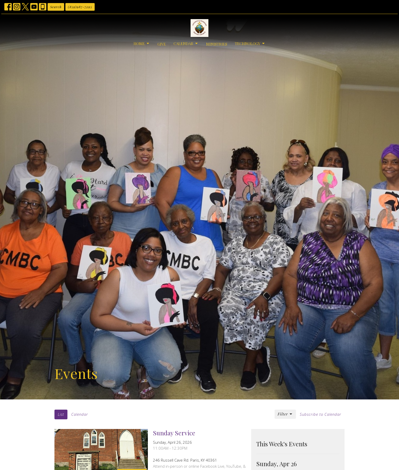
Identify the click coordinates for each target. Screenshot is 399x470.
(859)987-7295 (80, 7)
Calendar (186, 43)
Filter (285, 414)
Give (162, 44)
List (61, 414)
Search (56, 7)
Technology (250, 43)
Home (142, 43)
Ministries (216, 44)
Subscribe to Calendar (320, 414)
